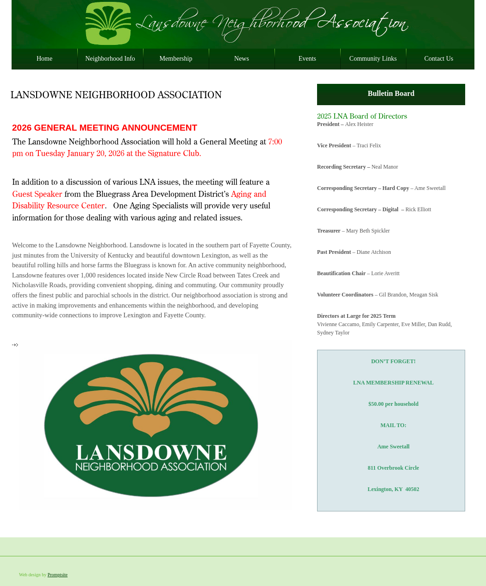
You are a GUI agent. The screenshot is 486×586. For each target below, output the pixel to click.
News (241, 58)
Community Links (373, 58)
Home (44, 58)
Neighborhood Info (110, 58)
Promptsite (58, 574)
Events (307, 58)
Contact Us (439, 58)
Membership (176, 58)
